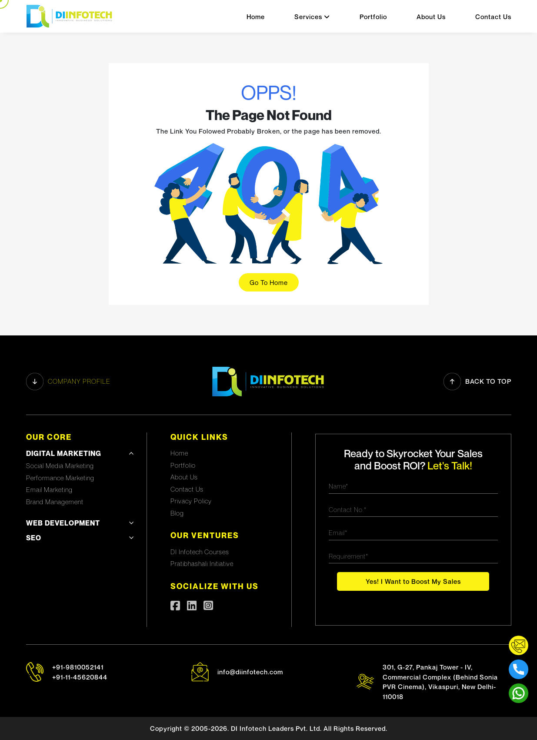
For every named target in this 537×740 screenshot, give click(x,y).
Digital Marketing (63, 453)
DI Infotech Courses (199, 552)
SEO (33, 537)
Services (312, 16)
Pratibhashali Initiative (201, 563)
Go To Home (269, 282)
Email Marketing (49, 489)
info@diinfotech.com (250, 672)
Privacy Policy (191, 501)
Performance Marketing (60, 478)
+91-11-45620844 (79, 677)
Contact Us (493, 16)
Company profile (68, 381)
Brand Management (54, 502)
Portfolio (373, 16)
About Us (431, 16)
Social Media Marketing (60, 465)
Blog (177, 513)
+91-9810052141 (77, 667)
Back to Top (477, 381)
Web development (63, 523)
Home (256, 16)
